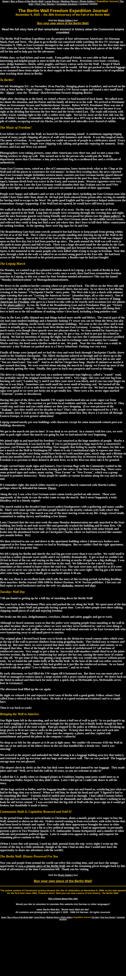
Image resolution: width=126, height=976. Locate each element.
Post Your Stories (45, 4)
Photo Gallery (87, 1)
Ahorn (10, 92)
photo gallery (111, 216)
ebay (92, 585)
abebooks (67, 585)
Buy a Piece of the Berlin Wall (27, 1)
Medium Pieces (69, 1)
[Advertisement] (63, 948)
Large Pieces (52, 1)
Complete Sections (67, 4)
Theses (52, 488)
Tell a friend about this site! (63, 898)
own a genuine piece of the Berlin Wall (41, 866)
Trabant (7, 409)
